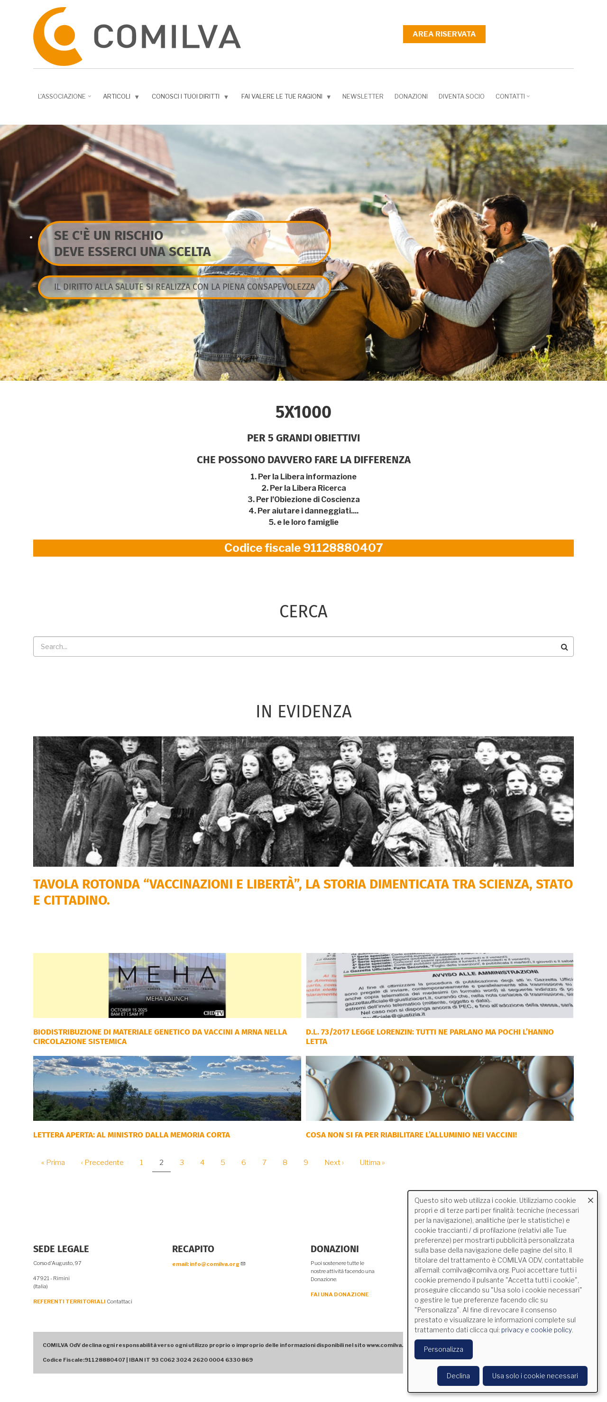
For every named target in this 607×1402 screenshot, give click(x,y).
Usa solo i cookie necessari (535, 1376)
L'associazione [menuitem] (65, 99)
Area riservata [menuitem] (444, 34)
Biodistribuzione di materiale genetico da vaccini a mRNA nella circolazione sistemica (160, 1036)
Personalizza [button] (443, 1349)
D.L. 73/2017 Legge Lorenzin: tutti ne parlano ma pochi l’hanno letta (430, 1036)
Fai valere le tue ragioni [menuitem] (287, 98)
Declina (458, 1376)
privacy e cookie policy (536, 1330)
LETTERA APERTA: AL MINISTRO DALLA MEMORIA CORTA (131, 1135)
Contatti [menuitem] (514, 99)
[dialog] (503, 1292)
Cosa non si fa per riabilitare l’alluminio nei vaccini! (411, 1135)
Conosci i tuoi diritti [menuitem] (191, 98)
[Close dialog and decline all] (590, 1196)
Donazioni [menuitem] (411, 96)
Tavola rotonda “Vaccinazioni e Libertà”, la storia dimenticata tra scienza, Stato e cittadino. (303, 892)
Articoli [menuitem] (122, 98)
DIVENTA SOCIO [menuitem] (462, 96)
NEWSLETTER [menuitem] (363, 96)
